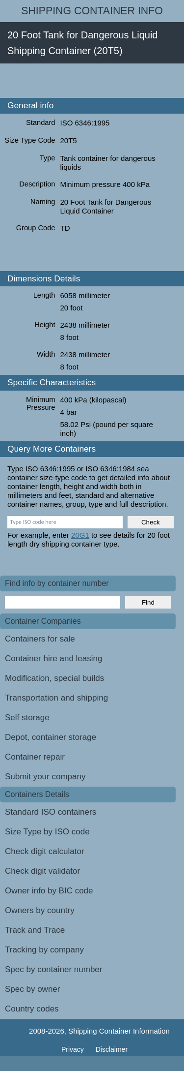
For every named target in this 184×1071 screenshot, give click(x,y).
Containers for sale (40, 638)
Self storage (27, 717)
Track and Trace (35, 930)
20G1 (80, 535)
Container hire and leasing (53, 658)
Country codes (32, 1008)
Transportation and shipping (56, 698)
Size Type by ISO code (47, 831)
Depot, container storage (50, 737)
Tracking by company (44, 949)
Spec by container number (53, 969)
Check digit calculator (44, 851)
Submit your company (45, 776)
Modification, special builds (54, 678)
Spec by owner (32, 989)
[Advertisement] (92, 80)
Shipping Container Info (92, 11)
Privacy (73, 1049)
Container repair (35, 757)
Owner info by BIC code (49, 890)
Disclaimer (112, 1049)
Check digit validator (42, 871)
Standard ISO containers (50, 812)
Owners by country (40, 910)
